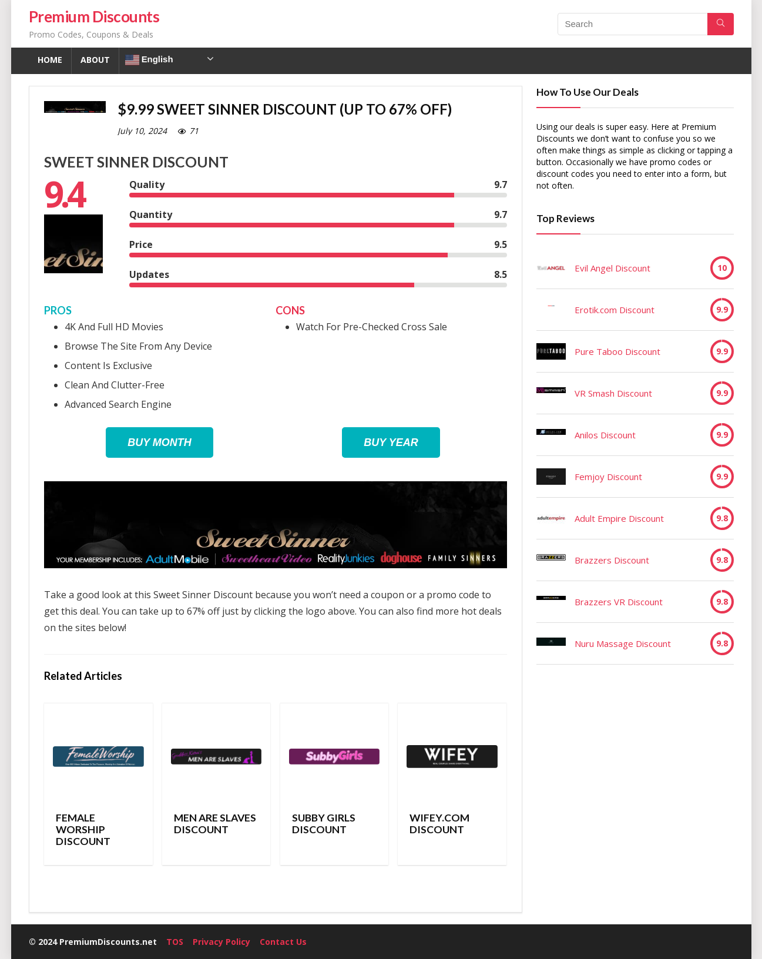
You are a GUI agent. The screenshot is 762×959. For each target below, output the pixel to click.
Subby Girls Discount (323, 824)
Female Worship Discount (83, 829)
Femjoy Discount (608, 476)
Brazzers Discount (612, 560)
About (95, 59)
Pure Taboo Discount (617, 351)
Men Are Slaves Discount (215, 824)
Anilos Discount (605, 435)
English (149, 60)
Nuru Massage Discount (623, 643)
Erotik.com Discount (614, 310)
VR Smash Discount (613, 393)
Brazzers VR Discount (619, 602)
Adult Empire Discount (619, 518)
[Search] (720, 24)
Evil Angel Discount (612, 268)
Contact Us (283, 941)
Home (50, 59)
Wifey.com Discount (439, 824)
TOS (174, 941)
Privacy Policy (221, 941)
